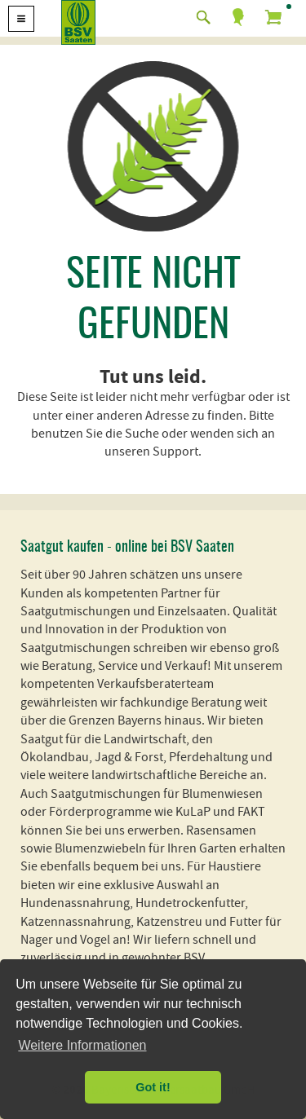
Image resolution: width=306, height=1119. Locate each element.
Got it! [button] (152, 1087)
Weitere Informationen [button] (82, 1045)
